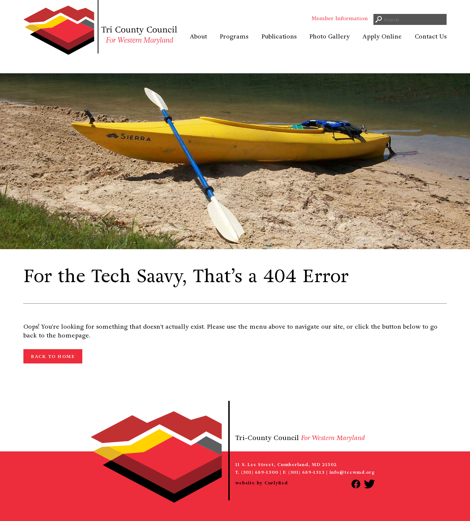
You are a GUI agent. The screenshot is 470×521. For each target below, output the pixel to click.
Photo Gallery (329, 45)
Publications (279, 45)
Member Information (340, 27)
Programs (234, 45)
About (198, 45)
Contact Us (431, 45)
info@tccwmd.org (352, 472)
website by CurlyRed (261, 483)
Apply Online (382, 45)
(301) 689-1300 (259, 472)
